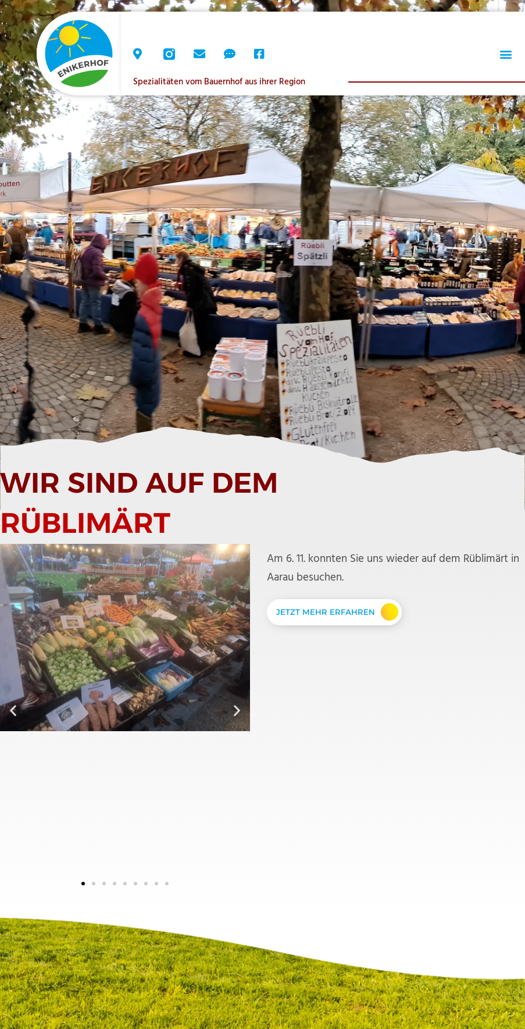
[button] (505, 54)
